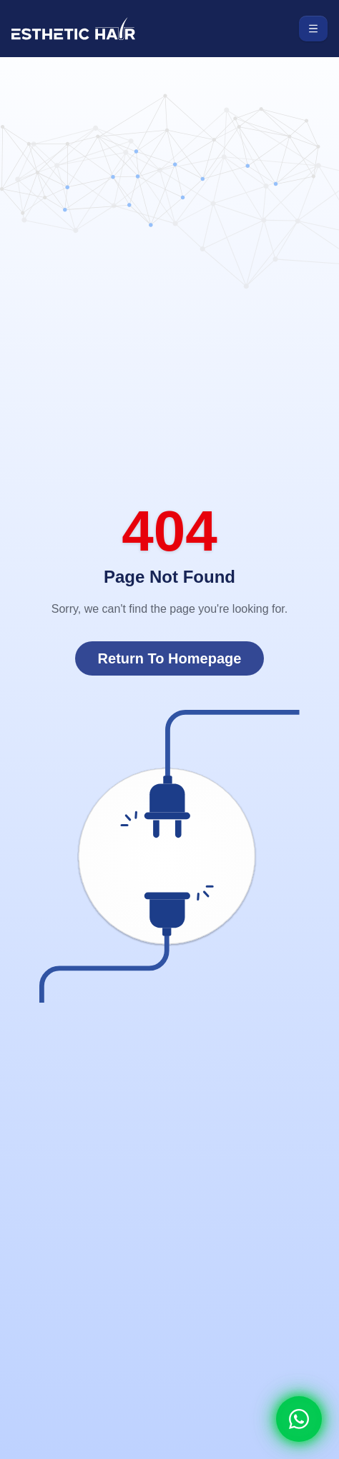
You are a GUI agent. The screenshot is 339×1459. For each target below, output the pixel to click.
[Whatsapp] (299, 1419)
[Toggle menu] (313, 28)
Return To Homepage (170, 658)
